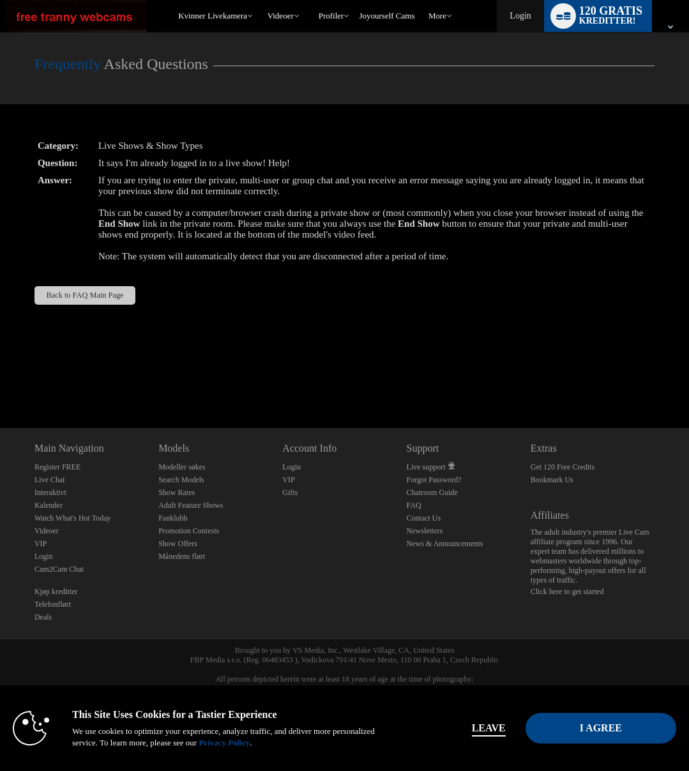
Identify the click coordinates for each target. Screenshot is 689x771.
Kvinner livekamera (212, 15)
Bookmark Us (552, 479)
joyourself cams (386, 15)
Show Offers (177, 543)
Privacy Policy (224, 742)
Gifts (290, 492)
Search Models (181, 479)
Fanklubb (172, 518)
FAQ (414, 505)
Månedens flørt (181, 556)
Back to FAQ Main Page (84, 295)
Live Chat (49, 479)
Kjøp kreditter (56, 591)
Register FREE (57, 466)
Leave (489, 727)
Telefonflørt (52, 604)
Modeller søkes (182, 466)
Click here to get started (567, 591)
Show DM (0, 380)
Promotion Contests (188, 530)
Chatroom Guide (432, 492)
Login (520, 15)
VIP (40, 543)
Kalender (48, 505)
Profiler (331, 15)
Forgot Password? (434, 479)
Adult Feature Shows (190, 505)
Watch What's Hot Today (72, 518)
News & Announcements (445, 543)
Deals (43, 617)
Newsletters (425, 530)
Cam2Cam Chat (59, 569)
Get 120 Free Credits (562, 466)
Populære (261, 0)
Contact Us (424, 518)
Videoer (281, 15)
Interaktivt (50, 492)
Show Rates (176, 492)
